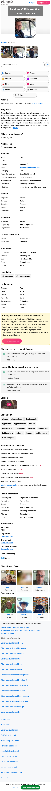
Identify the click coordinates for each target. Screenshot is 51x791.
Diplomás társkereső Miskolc (12, 654)
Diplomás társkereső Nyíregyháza (15, 675)
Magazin (4, 778)
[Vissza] (4, 580)
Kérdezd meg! (37, 103)
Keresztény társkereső (10, 741)
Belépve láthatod (7, 536)
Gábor (39, 615)
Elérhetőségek (6, 627)
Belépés (32, 3)
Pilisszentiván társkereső (29, 167)
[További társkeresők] (46, 580)
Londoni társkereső (9, 767)
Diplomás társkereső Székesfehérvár (16, 685)
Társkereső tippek (7, 633)
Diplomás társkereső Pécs (11, 664)
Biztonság (24, 630)
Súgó (38, 630)
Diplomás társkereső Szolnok (13, 691)
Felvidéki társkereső (9, 746)
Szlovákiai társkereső (9, 762)
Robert (39, 588)
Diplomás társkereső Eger (11, 712)
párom (15, 128)
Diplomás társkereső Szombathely (15, 696)
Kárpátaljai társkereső (10, 751)
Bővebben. (15, 787)
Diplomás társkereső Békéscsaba (14, 701)
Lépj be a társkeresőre (9, 485)
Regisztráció (43, 3)
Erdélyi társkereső (8, 735)
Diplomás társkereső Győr (11, 669)
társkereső (5, 719)
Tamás (7, 615)
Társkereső (5, 725)
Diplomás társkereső (9, 730)
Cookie (31, 630)
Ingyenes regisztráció (12, 341)
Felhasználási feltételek (21, 627)
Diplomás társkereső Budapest (13, 643)
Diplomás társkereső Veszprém (13, 707)
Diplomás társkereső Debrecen (13, 648)
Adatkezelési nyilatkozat (9, 630)
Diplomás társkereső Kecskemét (14, 680)
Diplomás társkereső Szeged (13, 659)
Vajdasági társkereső (9, 756)
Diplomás (7, 2)
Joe (7, 588)
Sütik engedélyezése (30, 787)
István (23, 588)
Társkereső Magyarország (11, 772)
